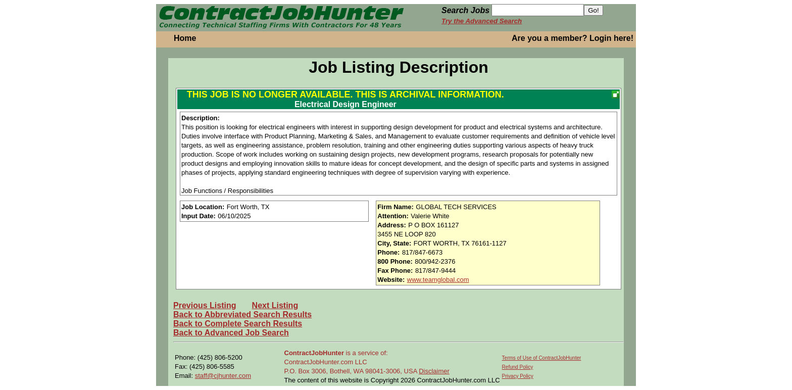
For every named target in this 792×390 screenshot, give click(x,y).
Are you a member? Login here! (572, 38)
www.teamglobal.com (438, 279)
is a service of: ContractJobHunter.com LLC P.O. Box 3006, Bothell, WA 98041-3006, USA (351, 362)
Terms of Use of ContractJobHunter (541, 358)
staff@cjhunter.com (223, 375)
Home (185, 38)
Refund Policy (517, 367)
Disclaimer (434, 371)
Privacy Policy (517, 376)
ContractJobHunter (314, 353)
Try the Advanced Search (481, 21)
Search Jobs (465, 10)
